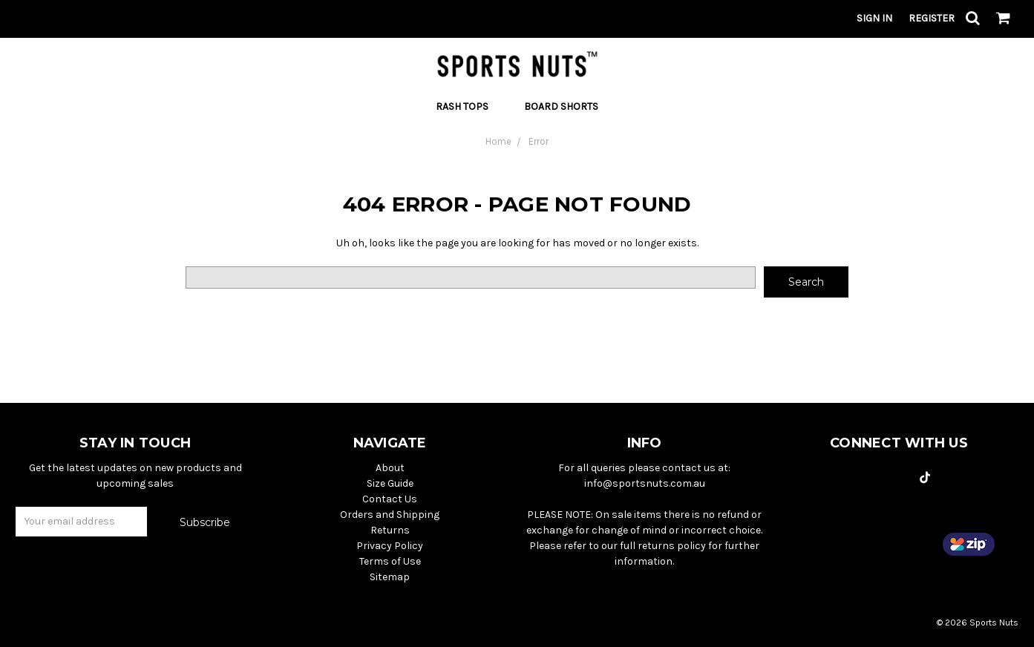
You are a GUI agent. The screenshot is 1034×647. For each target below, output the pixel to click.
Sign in (874, 18)
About (390, 468)
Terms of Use (390, 561)
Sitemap (390, 577)
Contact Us (389, 499)
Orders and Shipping (389, 514)
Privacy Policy (389, 545)
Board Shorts (561, 106)
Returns (390, 530)
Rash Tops (468, 106)
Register (932, 18)
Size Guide (390, 483)
